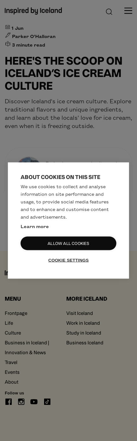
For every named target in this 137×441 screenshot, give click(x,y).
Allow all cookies (68, 243)
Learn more (35, 226)
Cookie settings (68, 260)
